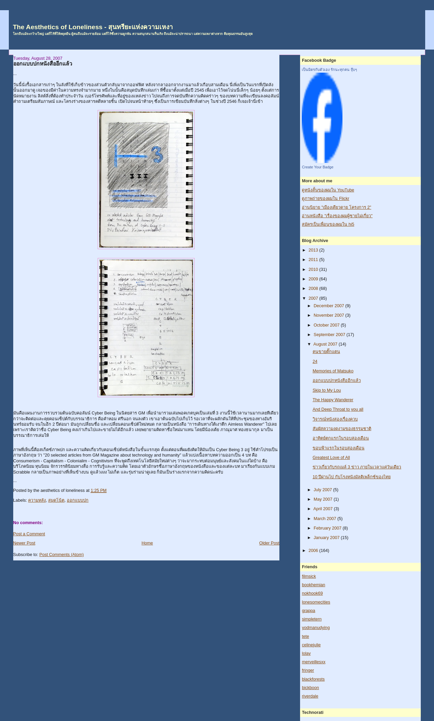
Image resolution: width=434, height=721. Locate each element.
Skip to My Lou (327, 390)
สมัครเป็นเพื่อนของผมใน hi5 (328, 224)
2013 (314, 250)
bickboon (310, 687)
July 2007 (323, 489)
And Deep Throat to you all (338, 409)
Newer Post (24, 543)
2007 (314, 298)
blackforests (313, 679)
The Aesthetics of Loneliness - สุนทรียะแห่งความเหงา (93, 27)
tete (305, 636)
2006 (314, 550)
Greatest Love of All (331, 457)
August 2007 (325, 344)
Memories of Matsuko (333, 371)
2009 (314, 279)
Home (147, 543)
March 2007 (325, 518)
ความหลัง (37, 500)
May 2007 (324, 499)
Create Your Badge (317, 167)
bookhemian (313, 585)
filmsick (309, 576)
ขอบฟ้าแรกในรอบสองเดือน (338, 448)
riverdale (310, 696)
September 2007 (330, 334)
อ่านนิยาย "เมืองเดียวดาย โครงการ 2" (336, 207)
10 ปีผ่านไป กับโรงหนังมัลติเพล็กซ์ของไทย (352, 477)
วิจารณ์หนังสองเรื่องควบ (335, 419)
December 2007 (329, 305)
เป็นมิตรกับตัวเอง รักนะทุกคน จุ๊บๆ (329, 70)
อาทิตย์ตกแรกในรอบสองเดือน (341, 438)
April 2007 (323, 508)
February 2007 (328, 528)
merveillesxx (313, 662)
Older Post (269, 543)
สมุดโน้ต (56, 500)
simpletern (311, 619)
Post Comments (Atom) (61, 554)
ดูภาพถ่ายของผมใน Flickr (325, 198)
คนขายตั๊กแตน (326, 351)
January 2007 (327, 537)
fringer (308, 670)
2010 (314, 269)
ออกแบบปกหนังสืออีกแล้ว (42, 64)
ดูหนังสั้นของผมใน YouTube (328, 190)
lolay (306, 653)
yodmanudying (316, 627)
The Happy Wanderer (333, 400)
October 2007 (327, 325)
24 (315, 361)
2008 (314, 288)
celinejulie (311, 645)
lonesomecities (316, 602)
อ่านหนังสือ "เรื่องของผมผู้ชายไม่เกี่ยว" (337, 216)
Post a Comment (29, 534)
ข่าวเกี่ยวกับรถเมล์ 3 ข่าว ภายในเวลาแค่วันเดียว (357, 467)
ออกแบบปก (77, 500)
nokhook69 (312, 593)
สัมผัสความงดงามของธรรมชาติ (342, 428)
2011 (314, 259)
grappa (308, 610)
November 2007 (329, 315)
